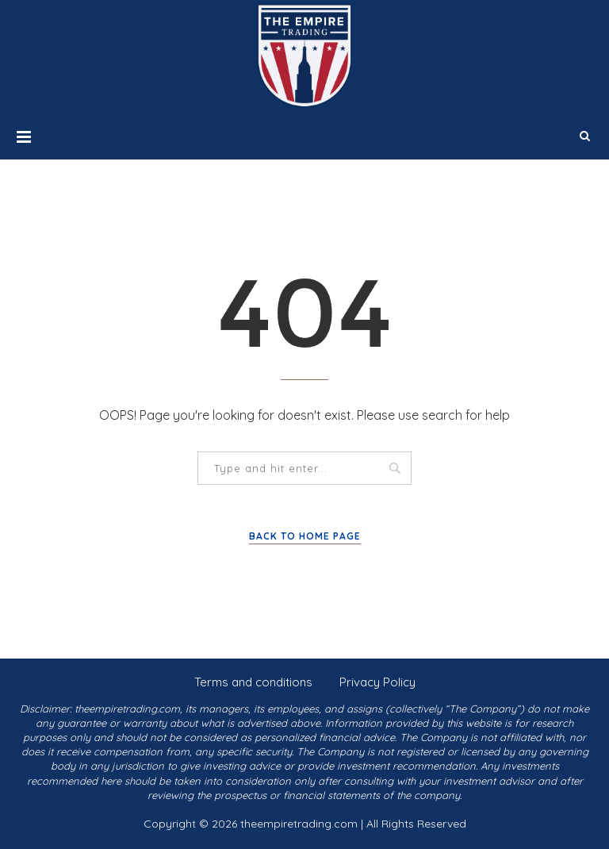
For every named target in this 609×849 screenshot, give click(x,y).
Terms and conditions (253, 682)
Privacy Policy (377, 682)
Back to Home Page (305, 536)
